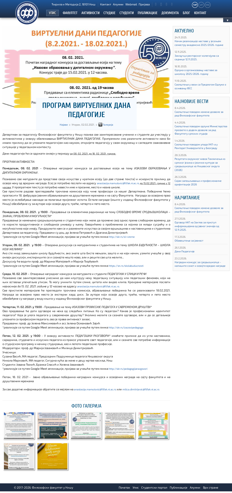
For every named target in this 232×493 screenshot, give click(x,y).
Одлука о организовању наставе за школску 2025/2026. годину (199, 77)
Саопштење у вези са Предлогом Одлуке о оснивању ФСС (197, 91)
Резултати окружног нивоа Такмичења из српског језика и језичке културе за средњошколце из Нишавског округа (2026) (200, 173)
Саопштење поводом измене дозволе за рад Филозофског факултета (200, 118)
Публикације (178, 489)
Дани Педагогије (186, 260)
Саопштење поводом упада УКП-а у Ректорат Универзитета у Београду (199, 155)
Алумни (118, 4)
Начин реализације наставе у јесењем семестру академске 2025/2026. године (201, 46)
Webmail (131, 4)
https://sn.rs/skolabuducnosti (128, 267)
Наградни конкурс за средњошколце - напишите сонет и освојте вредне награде (201, 274)
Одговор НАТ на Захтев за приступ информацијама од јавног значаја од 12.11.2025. (200, 234)
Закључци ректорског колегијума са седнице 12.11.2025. (199, 62)
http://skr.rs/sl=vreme (123, 238)
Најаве (61, 126)
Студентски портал (154, 489)
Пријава (144, 4)
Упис (136, 489)
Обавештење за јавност (191, 249)
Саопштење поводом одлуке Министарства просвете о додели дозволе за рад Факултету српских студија (199, 137)
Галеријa (110, 126)
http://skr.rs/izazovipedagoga (128, 329)
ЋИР (195, 5)
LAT (201, 5)
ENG (207, 5)
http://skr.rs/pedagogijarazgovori (130, 370)
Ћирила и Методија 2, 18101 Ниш (73, 4)
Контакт (105, 4)
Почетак (124, 489)
